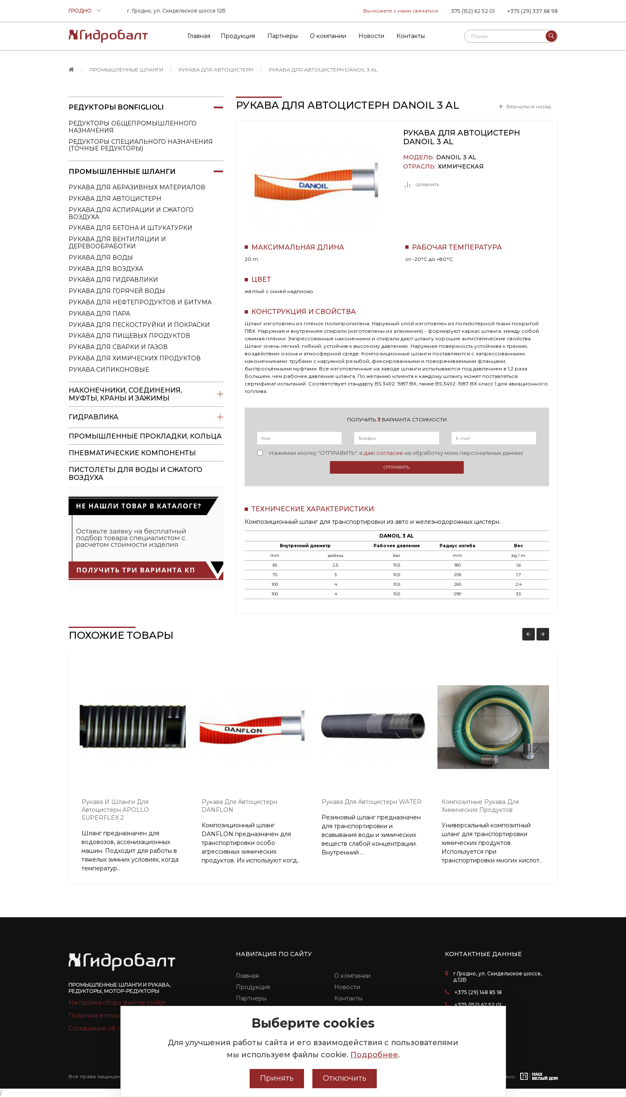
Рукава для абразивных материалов (137, 187)
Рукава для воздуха (106, 269)
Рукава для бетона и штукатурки (130, 228)
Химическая (461, 166)
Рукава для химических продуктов (135, 358)
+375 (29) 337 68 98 (532, 11)
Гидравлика (146, 417)
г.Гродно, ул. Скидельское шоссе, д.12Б (497, 976)
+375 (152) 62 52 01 (478, 1005)
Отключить (344, 1078)
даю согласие (383, 452)
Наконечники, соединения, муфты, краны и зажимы (146, 394)
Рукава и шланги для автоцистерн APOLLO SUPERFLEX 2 (115, 809)
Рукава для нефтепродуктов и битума (140, 302)
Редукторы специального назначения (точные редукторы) (141, 145)
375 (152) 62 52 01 (473, 11)
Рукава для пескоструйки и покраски (139, 325)
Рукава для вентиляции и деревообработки (117, 242)
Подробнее (374, 1054)
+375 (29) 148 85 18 (478, 992)
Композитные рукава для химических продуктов (480, 806)
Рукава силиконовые (109, 369)
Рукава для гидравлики (113, 279)
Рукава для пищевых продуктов (129, 335)
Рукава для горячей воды (117, 291)
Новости (347, 987)
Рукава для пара (99, 313)
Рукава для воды (101, 257)
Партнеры (251, 998)
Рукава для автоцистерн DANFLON (239, 806)
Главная (247, 976)
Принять (277, 1078)
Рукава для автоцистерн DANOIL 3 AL (323, 69)
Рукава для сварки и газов (118, 347)
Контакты (348, 998)
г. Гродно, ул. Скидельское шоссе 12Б (176, 11)
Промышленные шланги (126, 69)
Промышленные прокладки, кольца (145, 436)
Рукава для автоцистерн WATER (372, 802)
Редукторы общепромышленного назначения (133, 127)
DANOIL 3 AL (456, 157)
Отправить (396, 467)
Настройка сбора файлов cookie (117, 1002)
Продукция (253, 987)
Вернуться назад (528, 107)
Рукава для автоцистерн (216, 69)
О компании (352, 976)
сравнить (421, 185)
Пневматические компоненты (132, 453)
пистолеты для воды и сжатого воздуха (135, 474)
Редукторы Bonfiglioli (146, 107)
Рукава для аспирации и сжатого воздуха (131, 213)
